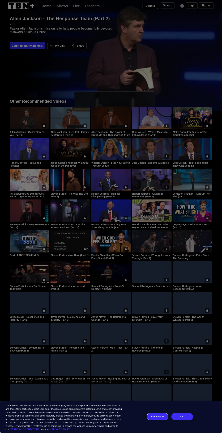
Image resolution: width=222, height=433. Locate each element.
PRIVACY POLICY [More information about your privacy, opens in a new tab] (61, 429)
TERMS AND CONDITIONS (25, 429)
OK (182, 416)
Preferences (157, 416)
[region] (111, 417)
